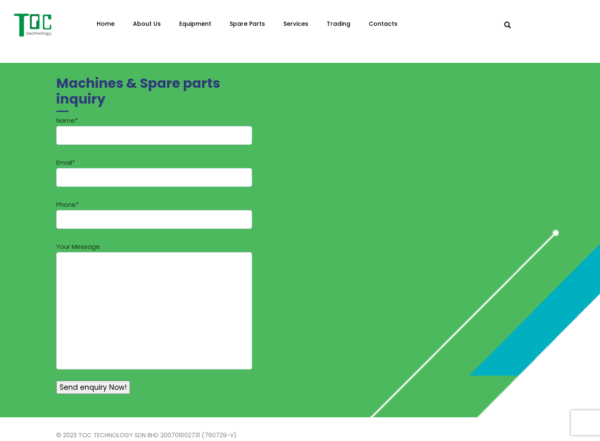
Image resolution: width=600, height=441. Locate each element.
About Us (147, 24)
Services (295, 24)
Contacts (383, 24)
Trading (338, 24)
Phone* (154, 214)
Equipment (195, 24)
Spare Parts (247, 24)
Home (106, 24)
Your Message (154, 305)
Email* (154, 172)
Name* (154, 130)
